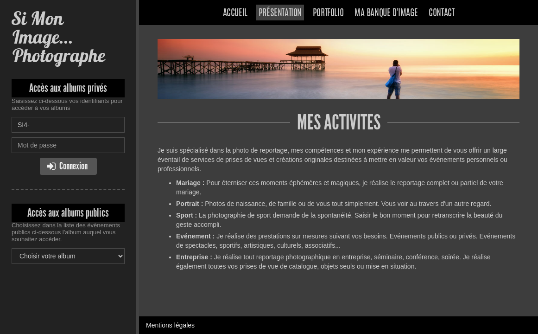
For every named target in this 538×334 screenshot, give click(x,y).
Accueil (235, 13)
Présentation (280, 13)
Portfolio (328, 13)
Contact (441, 13)
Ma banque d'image (386, 13)
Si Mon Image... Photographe (58, 36)
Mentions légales (170, 325)
